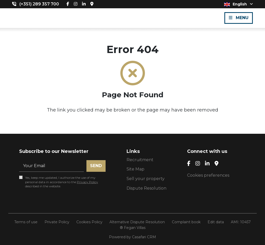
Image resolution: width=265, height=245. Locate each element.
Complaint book (186, 222)
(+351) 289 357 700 (39, 4)
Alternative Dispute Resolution (137, 222)
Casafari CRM (144, 237)
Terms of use (26, 222)
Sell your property (146, 178)
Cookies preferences (208, 175)
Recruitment (140, 159)
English (238, 4)
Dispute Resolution (146, 188)
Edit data (216, 222)
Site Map (135, 169)
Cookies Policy (89, 222)
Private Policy (57, 222)
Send (96, 165)
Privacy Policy (87, 182)
